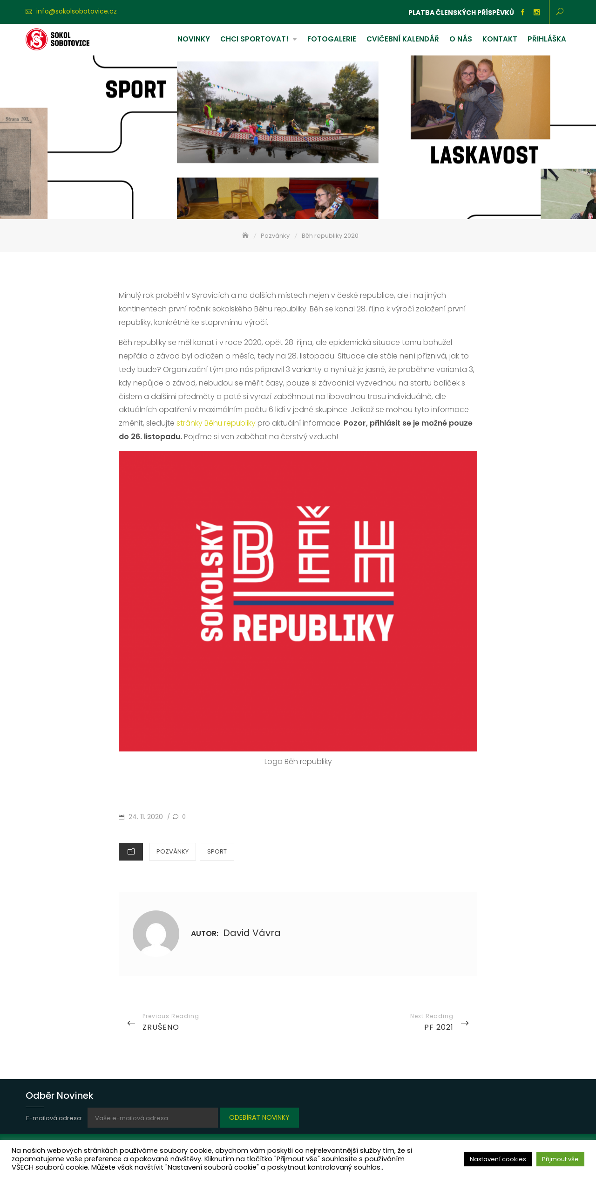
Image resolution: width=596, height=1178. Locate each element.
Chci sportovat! (254, 39)
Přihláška (547, 39)
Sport (217, 851)
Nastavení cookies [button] (498, 1159)
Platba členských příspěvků (461, 12)
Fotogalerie (331, 39)
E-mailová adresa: (55, 1118)
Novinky (193, 39)
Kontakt (499, 39)
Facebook (522, 12)
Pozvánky (172, 851)
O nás (460, 39)
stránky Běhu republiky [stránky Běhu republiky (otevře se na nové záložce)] (216, 423)
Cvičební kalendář (402, 39)
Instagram (536, 12)
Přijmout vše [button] (560, 1159)
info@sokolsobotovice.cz (76, 11)
